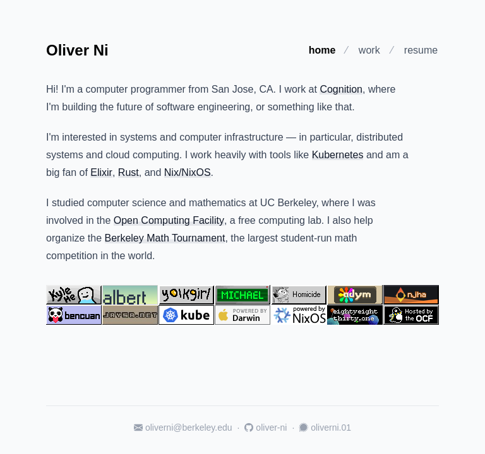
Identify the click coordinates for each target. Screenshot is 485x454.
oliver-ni (265, 427)
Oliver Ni (77, 50)
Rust (128, 172)
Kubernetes (338, 154)
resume (421, 50)
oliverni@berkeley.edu (183, 427)
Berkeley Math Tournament (165, 238)
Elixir (101, 172)
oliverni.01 (325, 427)
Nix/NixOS (187, 172)
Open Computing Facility (169, 220)
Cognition (341, 89)
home (322, 50)
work (369, 50)
